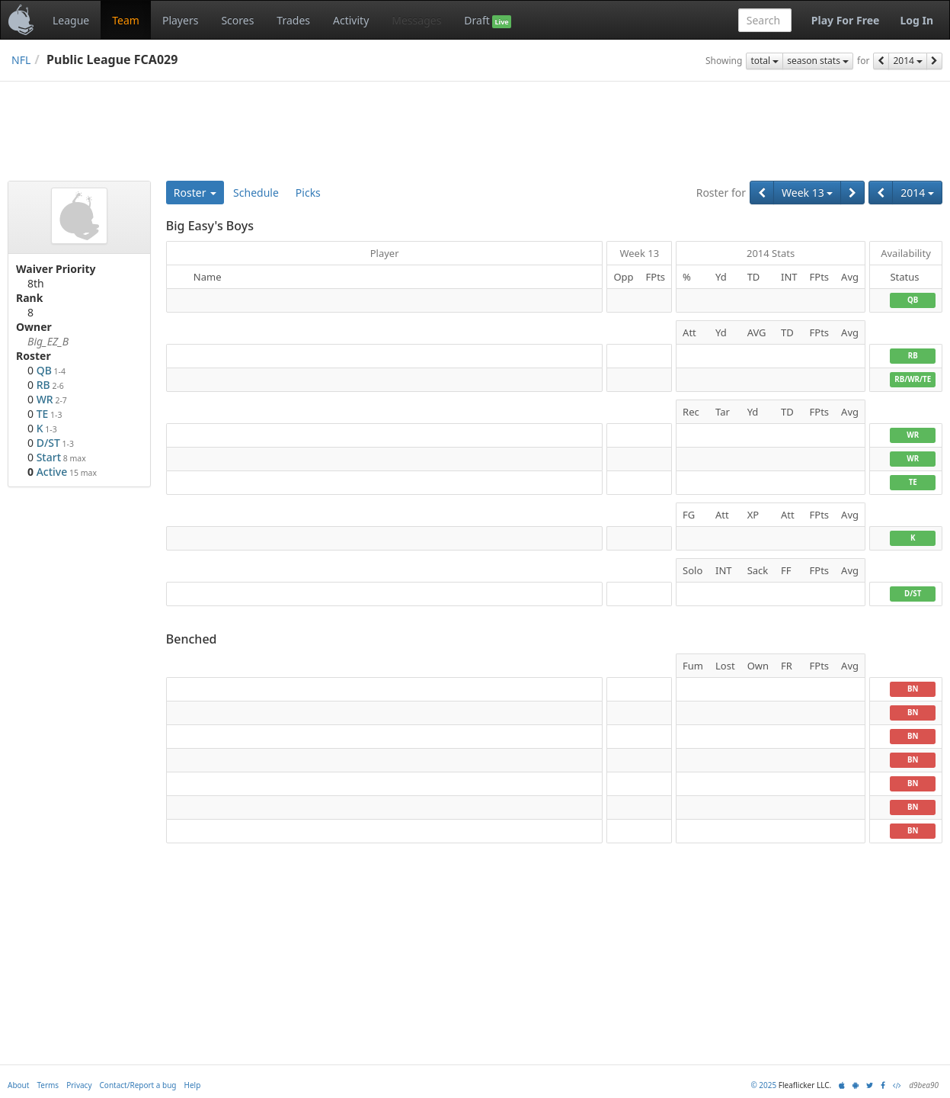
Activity (351, 20)
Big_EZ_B (48, 341)
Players (180, 20)
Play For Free (845, 20)
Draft (487, 20)
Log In (916, 20)
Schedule (256, 192)
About (18, 1085)
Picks (308, 192)
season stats (818, 60)
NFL (20, 60)
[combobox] (765, 20)
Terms (48, 1085)
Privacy (78, 1085)
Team (125, 20)
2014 (908, 60)
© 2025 (763, 1085)
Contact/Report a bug (138, 1085)
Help (192, 1085)
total (764, 60)
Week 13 (807, 192)
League (71, 20)
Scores (237, 20)
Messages (416, 20)
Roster (195, 192)
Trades (293, 20)
